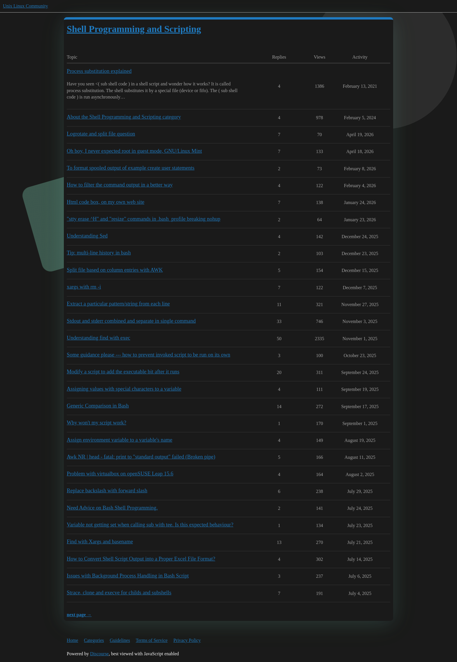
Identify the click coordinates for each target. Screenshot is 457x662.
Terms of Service (152, 640)
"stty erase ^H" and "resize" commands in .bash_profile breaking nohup (143, 219)
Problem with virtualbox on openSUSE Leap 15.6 (120, 474)
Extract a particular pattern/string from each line (118, 304)
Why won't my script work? (96, 423)
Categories (94, 640)
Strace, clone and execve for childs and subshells (119, 593)
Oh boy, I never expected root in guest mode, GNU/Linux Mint (134, 151)
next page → (79, 614)
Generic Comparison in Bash (98, 406)
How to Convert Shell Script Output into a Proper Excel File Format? (141, 559)
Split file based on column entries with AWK (115, 270)
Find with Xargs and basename (100, 542)
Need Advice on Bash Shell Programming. (112, 508)
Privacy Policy (187, 640)
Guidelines (120, 640)
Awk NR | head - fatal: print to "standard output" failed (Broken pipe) (141, 457)
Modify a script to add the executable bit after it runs (123, 372)
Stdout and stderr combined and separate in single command (131, 321)
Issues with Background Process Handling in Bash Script (128, 576)
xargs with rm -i (84, 287)
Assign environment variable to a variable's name (119, 440)
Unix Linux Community (25, 5)
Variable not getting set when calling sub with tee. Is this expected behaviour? (150, 525)
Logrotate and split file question (101, 134)
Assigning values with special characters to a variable (124, 389)
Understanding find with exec (98, 338)
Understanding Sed (87, 236)
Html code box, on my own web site (105, 202)
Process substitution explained (99, 71)
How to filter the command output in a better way (120, 185)
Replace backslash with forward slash (107, 491)
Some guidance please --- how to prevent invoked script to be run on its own (148, 355)
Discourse (99, 653)
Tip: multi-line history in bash (99, 253)
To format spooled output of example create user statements (130, 168)
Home (72, 640)
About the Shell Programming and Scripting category (124, 117)
